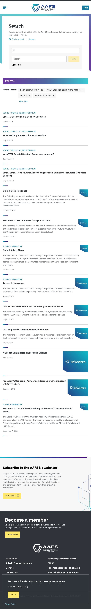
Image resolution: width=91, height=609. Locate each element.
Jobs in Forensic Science (19, 563)
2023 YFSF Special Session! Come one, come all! (28, 154)
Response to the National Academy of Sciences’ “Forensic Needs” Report (38, 410)
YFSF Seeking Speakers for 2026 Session (24, 135)
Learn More (12, 535)
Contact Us (12, 572)
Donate (10, 568)
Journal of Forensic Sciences (63, 572)
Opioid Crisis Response (15, 191)
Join (86, 8)
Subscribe (10, 496)
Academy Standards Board (62, 558)
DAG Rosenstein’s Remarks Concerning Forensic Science (33, 306)
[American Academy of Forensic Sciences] (43, 8)
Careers (32, 39)
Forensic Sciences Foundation (64, 568)
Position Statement (30, 90)
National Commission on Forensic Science (25, 353)
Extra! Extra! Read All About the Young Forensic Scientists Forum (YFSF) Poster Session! (44, 174)
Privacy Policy (10, 604)
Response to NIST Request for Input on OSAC (27, 220)
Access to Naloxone (13, 283)
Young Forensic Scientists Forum (63, 90)
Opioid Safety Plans (13, 250)
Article (23, 96)
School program (43, 96)
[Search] (39, 59)
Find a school (18, 39)
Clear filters (23, 101)
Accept (13, 595)
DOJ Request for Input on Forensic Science (26, 329)
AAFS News (11, 558)
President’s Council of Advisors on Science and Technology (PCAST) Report (34, 382)
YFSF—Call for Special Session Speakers (24, 117)
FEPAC (51, 563)
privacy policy (22, 586)
